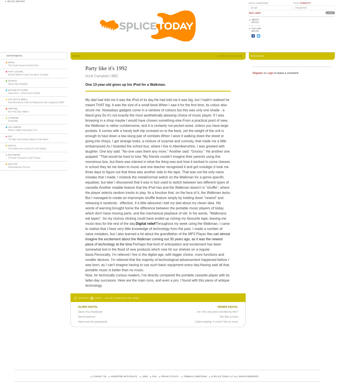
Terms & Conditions (195, 376)
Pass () (302, 3)
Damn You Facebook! (90, 311)
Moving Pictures (18, 90)
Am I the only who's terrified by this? (217, 311)
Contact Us (99, 376)
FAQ (154, 376)
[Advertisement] (315, 34)
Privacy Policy (170, 376)
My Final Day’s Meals (18, 111)
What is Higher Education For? (22, 130)
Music (11, 62)
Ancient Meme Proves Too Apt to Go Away (28, 75)
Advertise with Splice (124, 376)
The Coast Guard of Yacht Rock (23, 65)
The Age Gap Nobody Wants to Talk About (28, 139)
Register (258, 73)
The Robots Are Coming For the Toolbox (27, 148)
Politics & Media (18, 99)
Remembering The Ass (19, 167)
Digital (12, 145)
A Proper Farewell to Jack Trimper (24, 158)
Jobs (145, 376)
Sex (10, 136)
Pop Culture (15, 71)
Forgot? (305, 3)
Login (270, 73)
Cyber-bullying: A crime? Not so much (216, 321)
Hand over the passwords (92, 321)
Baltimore (14, 155)
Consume (13, 118)
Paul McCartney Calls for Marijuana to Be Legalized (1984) (36, 102)
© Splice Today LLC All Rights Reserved (234, 376)
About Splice (255, 21)
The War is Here (228, 316)
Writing (12, 108)
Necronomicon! (86, 316)
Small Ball (13, 121)
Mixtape (13, 164)
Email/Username (258, 3)
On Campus (14, 127)
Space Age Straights (18, 84)
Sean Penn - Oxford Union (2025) (24, 93)
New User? (255, 13)
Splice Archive (16, 1)
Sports (12, 81)
